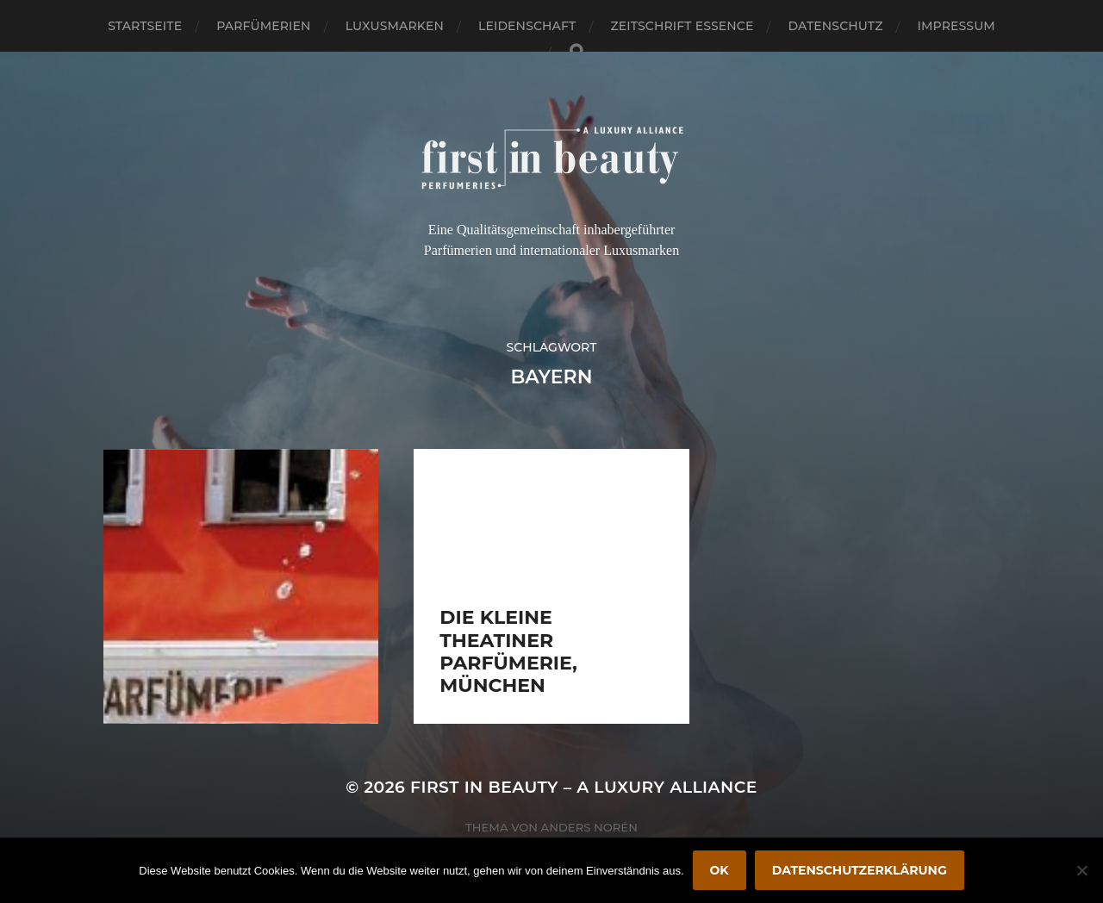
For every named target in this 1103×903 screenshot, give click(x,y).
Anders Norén (589, 827)
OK (719, 870)
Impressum (956, 26)
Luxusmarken (395, 26)
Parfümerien (263, 26)
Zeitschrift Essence (681, 26)
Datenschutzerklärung (859, 870)
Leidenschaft (527, 26)
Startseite (145, 26)
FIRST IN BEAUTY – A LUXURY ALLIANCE (583, 787)
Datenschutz (835, 26)
